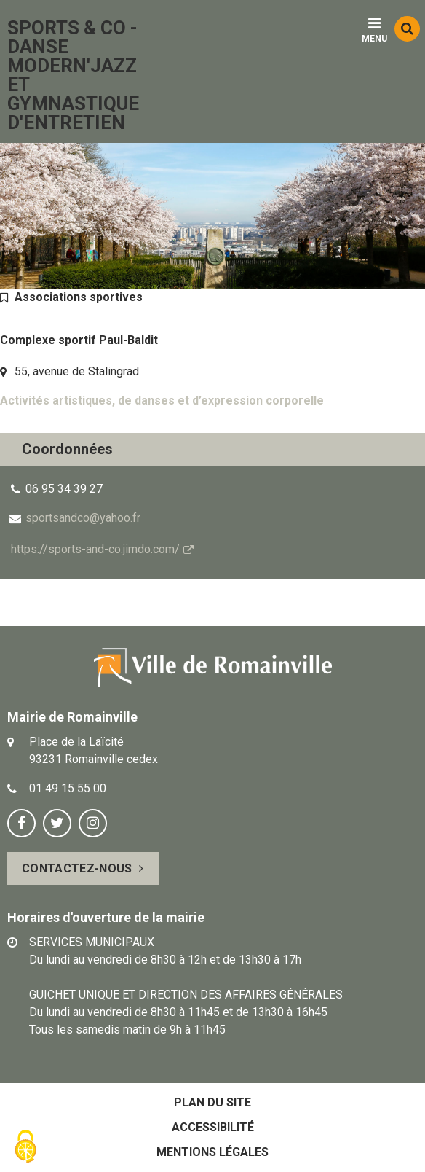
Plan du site (212, 1102)
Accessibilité (213, 1127)
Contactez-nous (77, 868)
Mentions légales (212, 1152)
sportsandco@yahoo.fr (82, 518)
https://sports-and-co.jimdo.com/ (95, 549)
